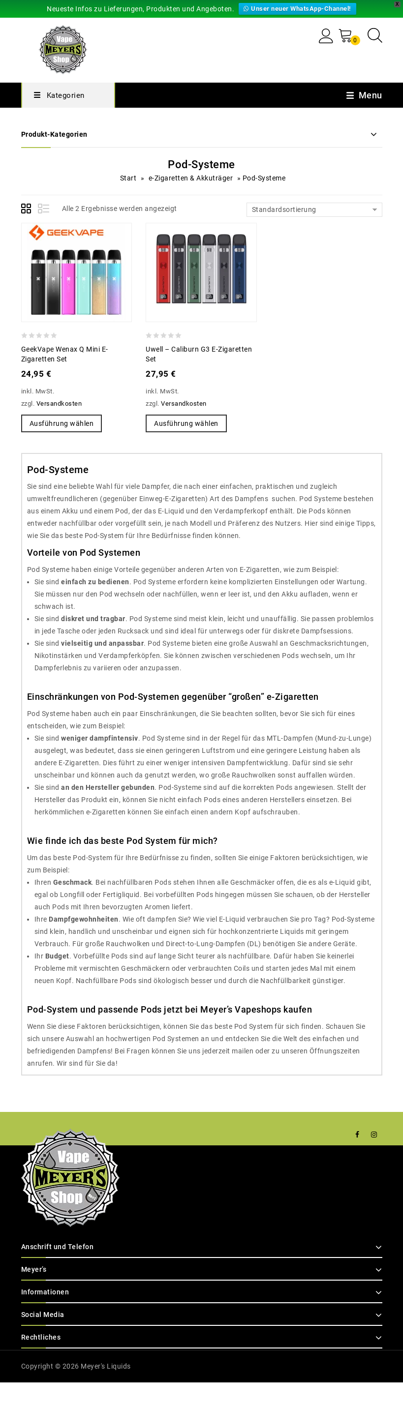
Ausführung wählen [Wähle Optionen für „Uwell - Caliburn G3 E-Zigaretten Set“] (185, 423)
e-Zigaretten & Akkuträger (190, 178)
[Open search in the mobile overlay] (375, 35)
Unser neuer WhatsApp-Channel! (298, 8)
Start (126, 178)
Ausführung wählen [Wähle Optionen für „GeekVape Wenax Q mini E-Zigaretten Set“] (61, 423)
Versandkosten (59, 403)
